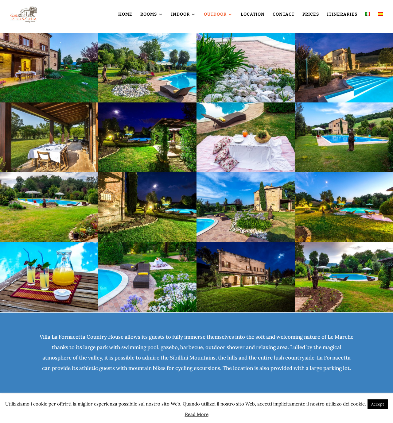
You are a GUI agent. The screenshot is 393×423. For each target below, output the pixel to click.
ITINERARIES (342, 14)
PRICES (310, 14)
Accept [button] (377, 404)
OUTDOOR (215, 14)
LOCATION (253, 14)
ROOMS (148, 14)
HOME (125, 14)
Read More (196, 414)
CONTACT (283, 14)
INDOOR (180, 14)
